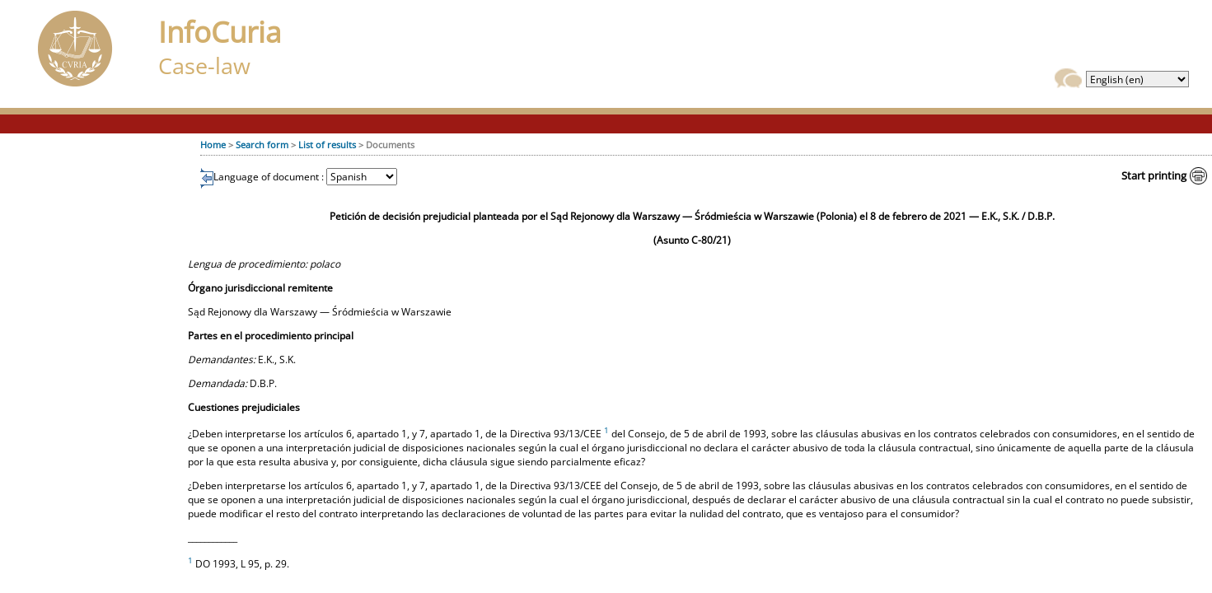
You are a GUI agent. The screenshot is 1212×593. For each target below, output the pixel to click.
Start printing (1153, 175)
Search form (262, 144)
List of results (327, 144)
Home (213, 144)
